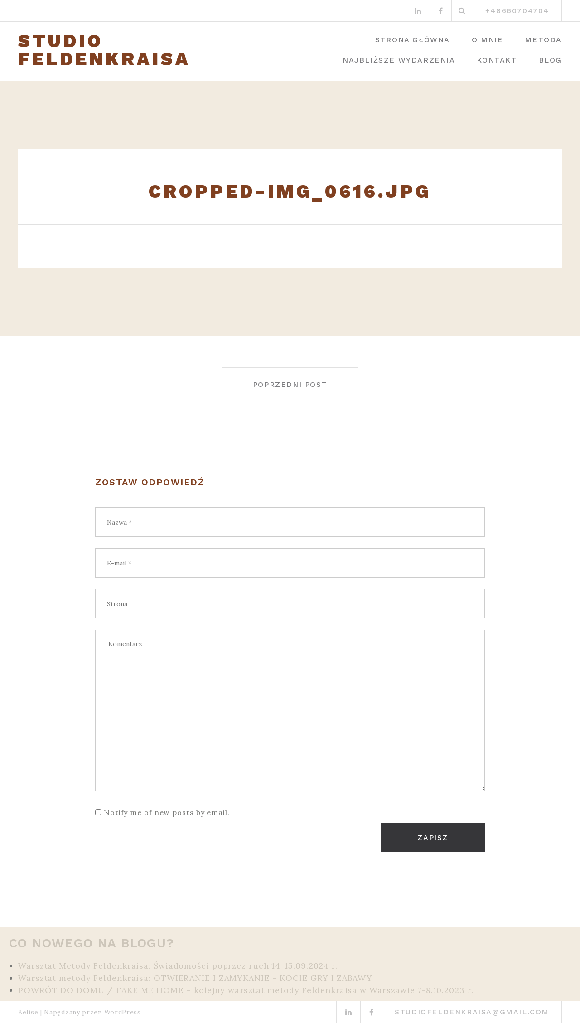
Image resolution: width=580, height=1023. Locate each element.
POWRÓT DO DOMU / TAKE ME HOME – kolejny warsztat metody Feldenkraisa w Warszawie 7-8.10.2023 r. (246, 990)
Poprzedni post (290, 384)
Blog (550, 60)
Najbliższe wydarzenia (399, 60)
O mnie (487, 39)
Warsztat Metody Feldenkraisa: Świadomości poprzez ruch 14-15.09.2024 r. (178, 965)
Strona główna (412, 39)
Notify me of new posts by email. (167, 812)
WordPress (122, 1012)
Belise (28, 1012)
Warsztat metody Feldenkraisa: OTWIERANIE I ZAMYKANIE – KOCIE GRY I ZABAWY (195, 978)
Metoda (543, 39)
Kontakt (497, 60)
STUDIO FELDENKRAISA (104, 50)
